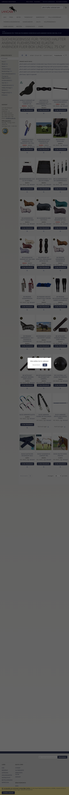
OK (45, 365)
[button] (37, 365)
